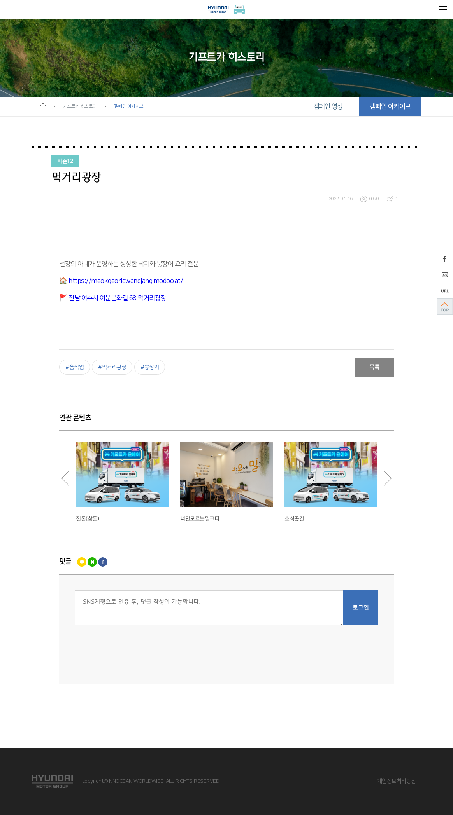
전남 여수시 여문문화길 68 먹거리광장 (117, 298)
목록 (374, 367)
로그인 (361, 607)
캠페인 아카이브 (390, 106)
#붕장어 (149, 367)
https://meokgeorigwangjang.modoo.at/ (125, 280)
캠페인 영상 (328, 106)
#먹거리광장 (112, 367)
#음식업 (74, 367)
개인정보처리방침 (396, 781)
